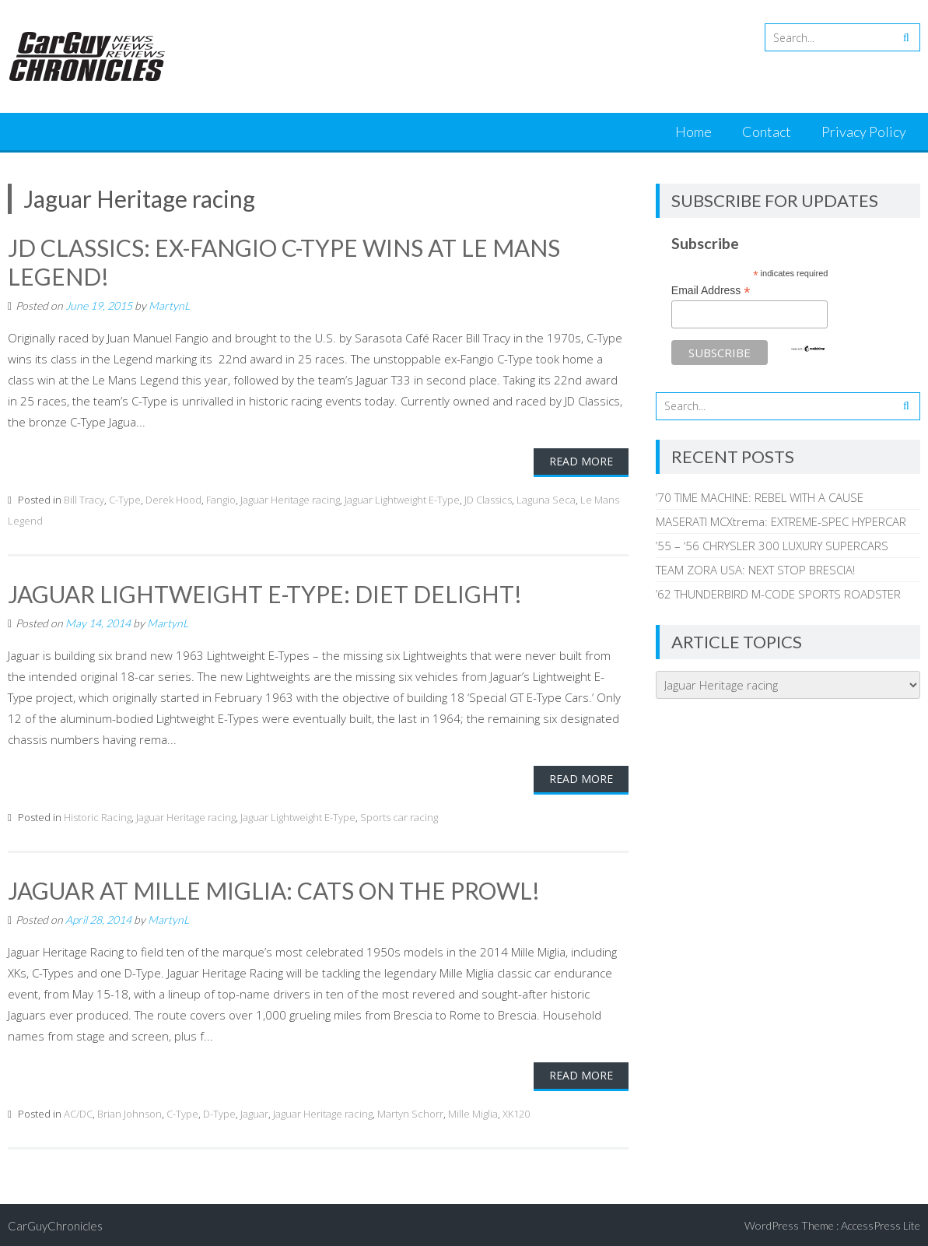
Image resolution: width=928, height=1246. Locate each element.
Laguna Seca (546, 498)
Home (693, 131)
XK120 (516, 1111)
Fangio (221, 498)
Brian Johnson (129, 1111)
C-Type (125, 498)
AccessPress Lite (880, 1223)
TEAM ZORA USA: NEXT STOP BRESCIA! (755, 569)
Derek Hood (173, 498)
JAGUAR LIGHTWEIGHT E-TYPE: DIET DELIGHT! (266, 592)
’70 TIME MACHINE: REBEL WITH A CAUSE (759, 497)
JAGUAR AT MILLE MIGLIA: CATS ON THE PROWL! (274, 888)
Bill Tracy (84, 498)
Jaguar (254, 1111)
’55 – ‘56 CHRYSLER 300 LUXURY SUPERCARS (772, 545)
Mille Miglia (473, 1111)
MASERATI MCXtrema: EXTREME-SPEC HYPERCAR (781, 521)
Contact (766, 131)
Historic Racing (97, 815)
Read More (581, 459)
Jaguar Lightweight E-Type (402, 498)
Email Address (711, 290)
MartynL (169, 304)
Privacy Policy (863, 131)
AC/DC (78, 1111)
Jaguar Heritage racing (290, 498)
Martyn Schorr (410, 1111)
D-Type (219, 1111)
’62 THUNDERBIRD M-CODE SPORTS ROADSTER (778, 594)
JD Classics (488, 498)
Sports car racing (399, 815)
